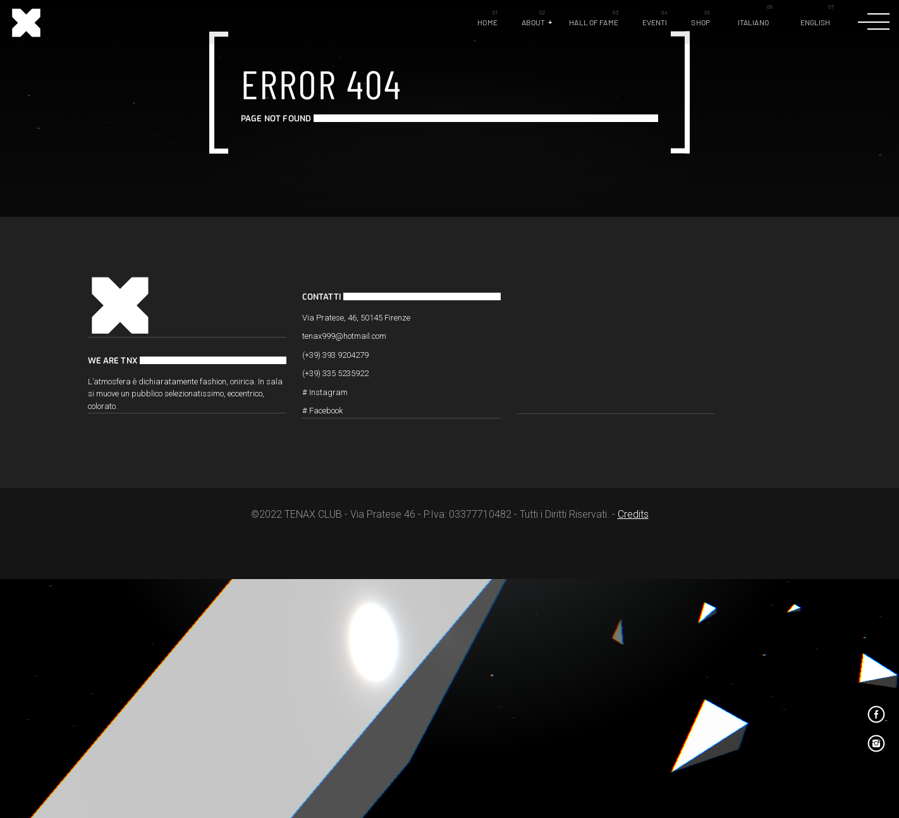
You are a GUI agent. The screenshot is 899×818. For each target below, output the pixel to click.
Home (487, 22)
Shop (700, 22)
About (534, 22)
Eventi (655, 22)
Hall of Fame (593, 22)
